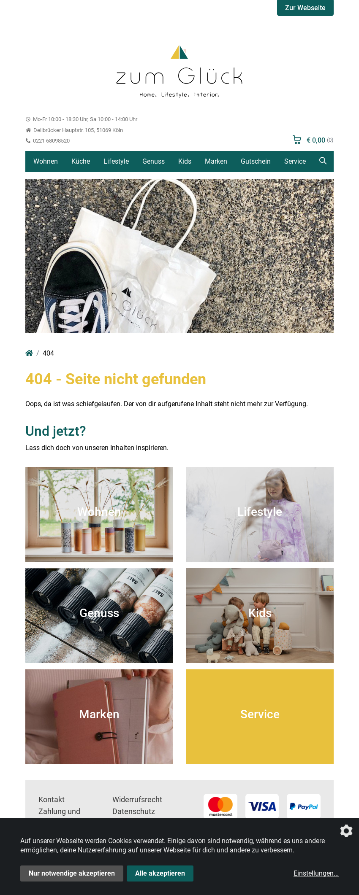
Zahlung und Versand (59, 817)
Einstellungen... (316, 873)
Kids (184, 161)
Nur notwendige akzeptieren (72, 873)
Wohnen (45, 161)
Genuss (153, 161)
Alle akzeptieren (160, 873)
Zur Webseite (305, 8)
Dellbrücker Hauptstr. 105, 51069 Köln (74, 130)
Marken (216, 161)
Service (295, 161)
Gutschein (256, 161)
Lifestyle (116, 161)
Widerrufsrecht (137, 799)
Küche (80, 161)
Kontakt (51, 799)
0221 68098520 (48, 140)
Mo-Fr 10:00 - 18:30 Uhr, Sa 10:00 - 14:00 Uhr (81, 119)
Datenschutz (133, 811)
